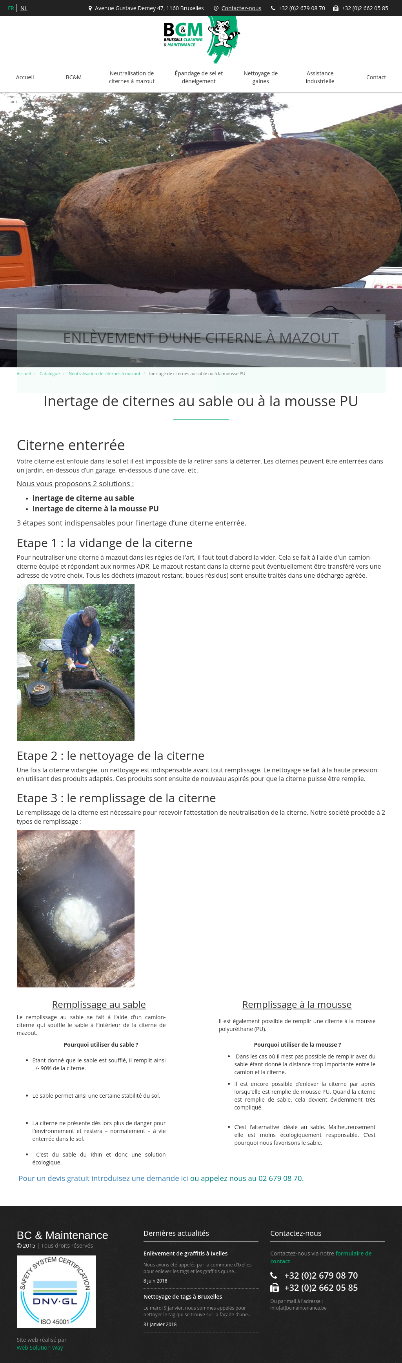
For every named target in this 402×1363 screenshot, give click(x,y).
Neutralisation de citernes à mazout (132, 77)
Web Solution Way (40, 1347)
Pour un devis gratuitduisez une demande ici (103, 1178)
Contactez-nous (238, 8)
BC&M (74, 77)
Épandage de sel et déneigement (199, 77)
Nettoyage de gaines (261, 77)
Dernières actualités (176, 1233)
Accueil (25, 77)
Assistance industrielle (320, 77)
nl (23, 8)
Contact (376, 77)
